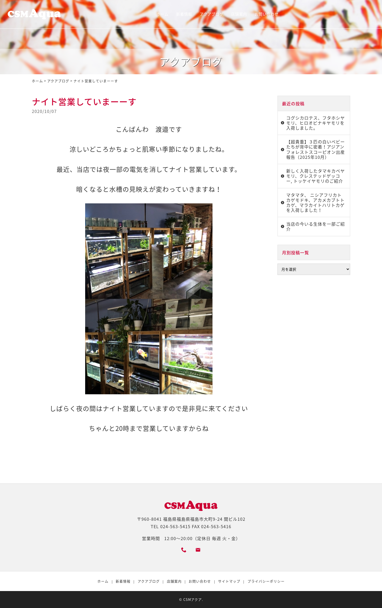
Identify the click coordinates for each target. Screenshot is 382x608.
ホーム (162, 14)
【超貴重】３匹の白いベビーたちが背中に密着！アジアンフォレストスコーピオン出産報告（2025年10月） (315, 149)
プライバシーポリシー (266, 581)
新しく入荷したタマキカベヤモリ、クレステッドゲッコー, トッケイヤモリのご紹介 (315, 176)
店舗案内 (239, 14)
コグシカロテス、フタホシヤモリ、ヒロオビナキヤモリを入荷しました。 (315, 123)
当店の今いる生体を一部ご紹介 (315, 226)
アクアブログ (211, 14)
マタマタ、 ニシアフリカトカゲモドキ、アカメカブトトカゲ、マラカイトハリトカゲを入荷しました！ (315, 202)
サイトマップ (229, 581)
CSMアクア (192, 599)
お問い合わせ (267, 14)
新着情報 (184, 14)
